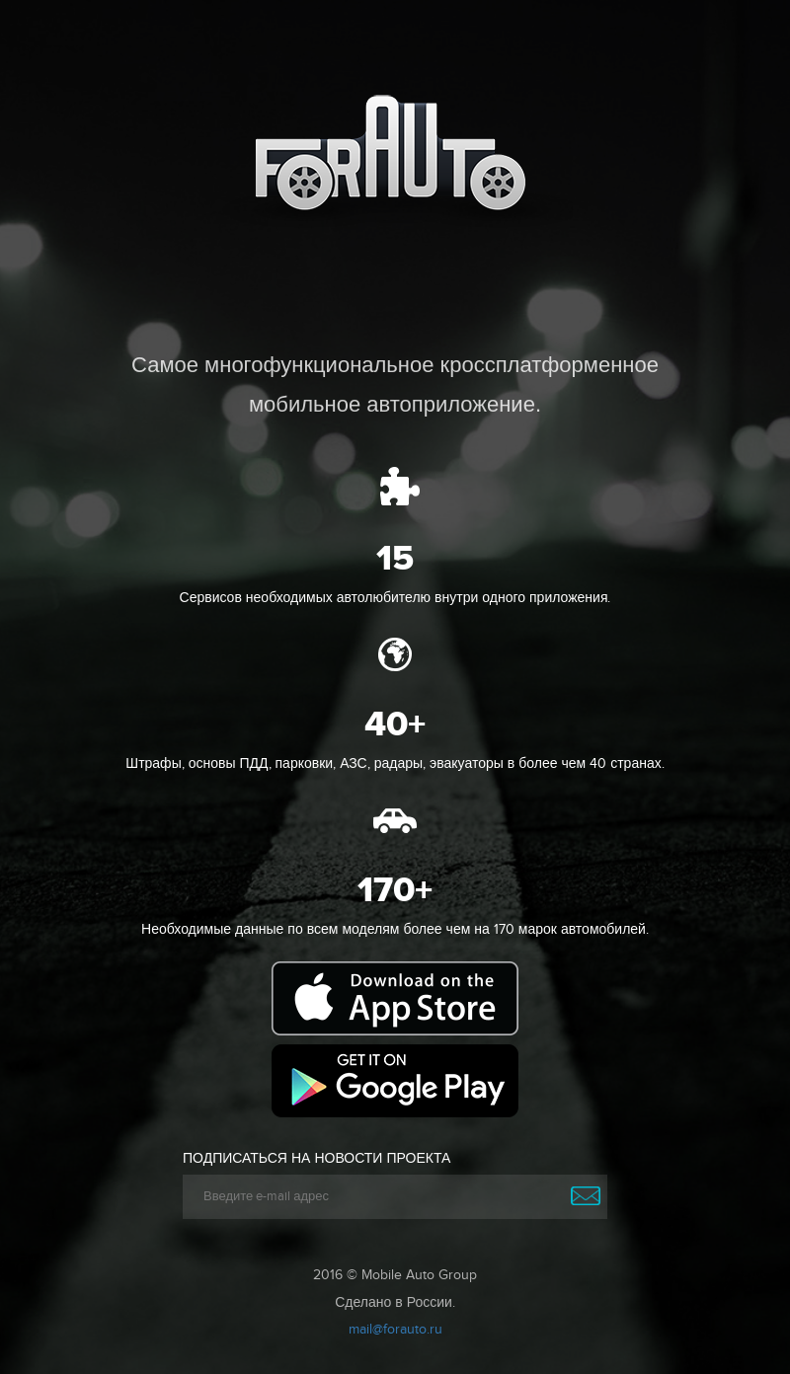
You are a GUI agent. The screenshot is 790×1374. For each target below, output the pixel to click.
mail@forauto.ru (395, 1329)
